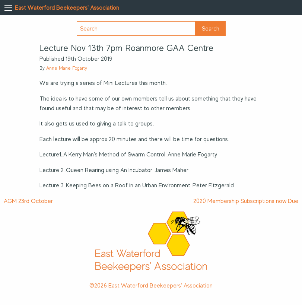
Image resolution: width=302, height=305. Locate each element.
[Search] (136, 28)
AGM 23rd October (28, 201)
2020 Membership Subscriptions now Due (245, 201)
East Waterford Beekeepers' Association (67, 7)
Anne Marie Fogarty (66, 68)
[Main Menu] (8, 8)
